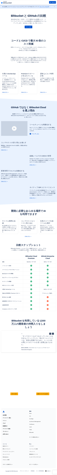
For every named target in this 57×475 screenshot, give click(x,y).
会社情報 (5, 415)
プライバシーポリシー (24, 470)
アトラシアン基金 (6, 428)
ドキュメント (32, 451)
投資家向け (5, 426)
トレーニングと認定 (33, 448)
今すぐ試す (28, 27)
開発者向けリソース (33, 454)
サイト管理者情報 (40, 470)
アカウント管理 (6, 459)
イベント (5, 420)
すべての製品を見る (34, 437)
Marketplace (5, 457)
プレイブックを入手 (44, 6)
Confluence (31, 424)
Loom (30, 426)
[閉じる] (54, 6)
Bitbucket (31, 432)
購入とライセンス (6, 448)
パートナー (31, 446)
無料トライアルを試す (42, 394)
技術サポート (5, 446)
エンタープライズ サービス (35, 457)
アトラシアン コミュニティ (8, 451)
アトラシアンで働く (7, 417)
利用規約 (33, 470)
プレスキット (5, 431)
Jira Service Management (35, 421)
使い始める (52, 2)
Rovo (30, 413)
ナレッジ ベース (6, 454)
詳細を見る (5, 92)
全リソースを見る (33, 464)
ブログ (4, 423)
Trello (30, 429)
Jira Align (31, 418)
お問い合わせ (5, 434)
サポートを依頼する (7, 464)
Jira (30, 416)
